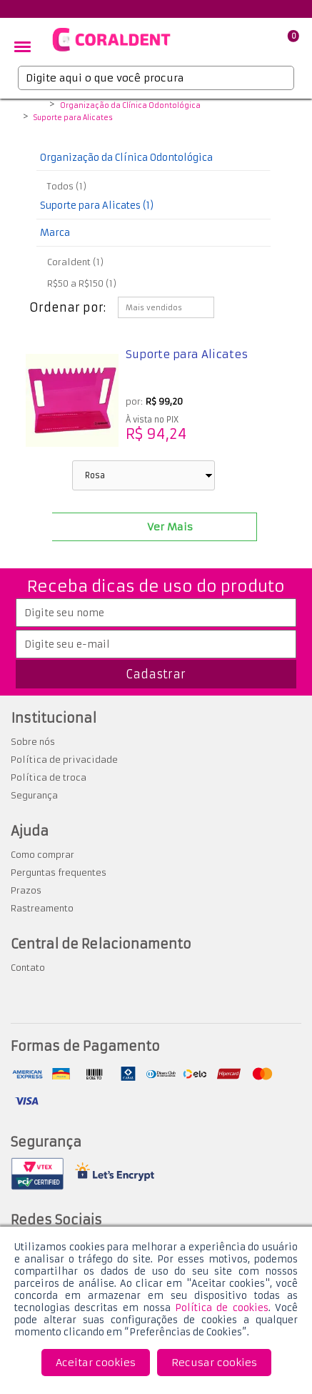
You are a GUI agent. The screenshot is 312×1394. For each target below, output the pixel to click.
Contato (28, 967)
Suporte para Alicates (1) (97, 205)
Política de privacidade (64, 759)
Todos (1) (66, 186)
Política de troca (48, 777)
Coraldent (36, 106)
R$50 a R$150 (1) (81, 283)
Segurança (34, 795)
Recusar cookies (214, 1362)
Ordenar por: (67, 307)
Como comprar (42, 854)
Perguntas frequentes (58, 872)
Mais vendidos (154, 307)
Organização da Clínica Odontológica (130, 106)
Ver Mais (170, 526)
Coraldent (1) (75, 262)
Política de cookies (221, 1308)
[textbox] (155, 78)
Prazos (26, 890)
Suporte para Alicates (73, 118)
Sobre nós (33, 741)
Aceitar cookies (96, 1362)
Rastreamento (42, 908)
